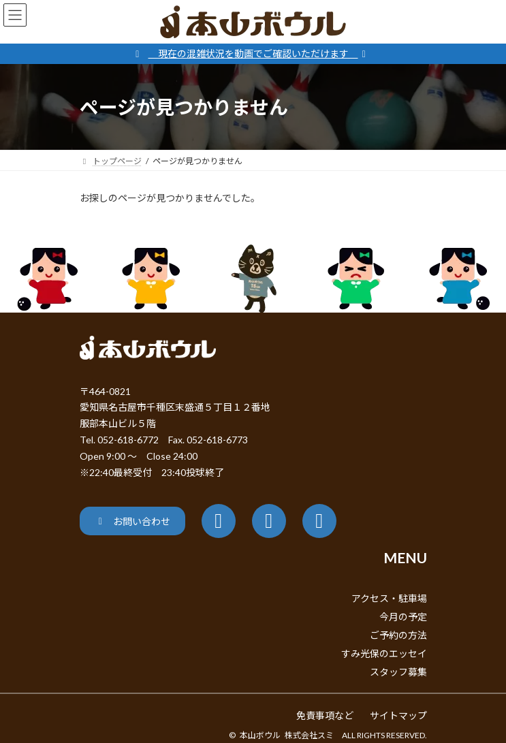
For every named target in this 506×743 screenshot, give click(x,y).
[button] (132, 521)
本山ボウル (260, 735)
